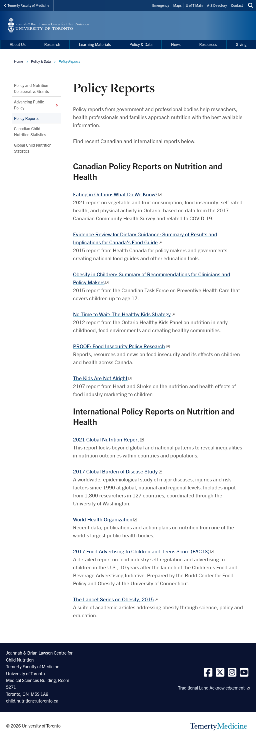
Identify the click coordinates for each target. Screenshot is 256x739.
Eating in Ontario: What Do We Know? (115, 194)
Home (18, 61)
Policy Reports (26, 117)
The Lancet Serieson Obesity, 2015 (113, 599)
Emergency (160, 5)
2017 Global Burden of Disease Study (115, 471)
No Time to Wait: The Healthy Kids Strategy (122, 314)
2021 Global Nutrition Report (106, 439)
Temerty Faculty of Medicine (26, 5)
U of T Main (194, 5)
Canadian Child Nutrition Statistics (30, 131)
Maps (177, 5)
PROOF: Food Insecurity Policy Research (119, 346)
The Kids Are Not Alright (100, 378)
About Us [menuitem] (18, 44)
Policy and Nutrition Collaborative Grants (31, 88)
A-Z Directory (217, 5)
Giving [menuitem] (241, 44)
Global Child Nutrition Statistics (33, 147)
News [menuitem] (175, 44)
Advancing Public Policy (36, 104)
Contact (237, 5)
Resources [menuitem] (208, 44)
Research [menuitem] (52, 44)
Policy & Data (41, 61)
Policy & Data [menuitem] (141, 44)
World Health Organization (102, 519)
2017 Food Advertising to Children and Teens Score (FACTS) (141, 551)
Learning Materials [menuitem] (95, 44)
